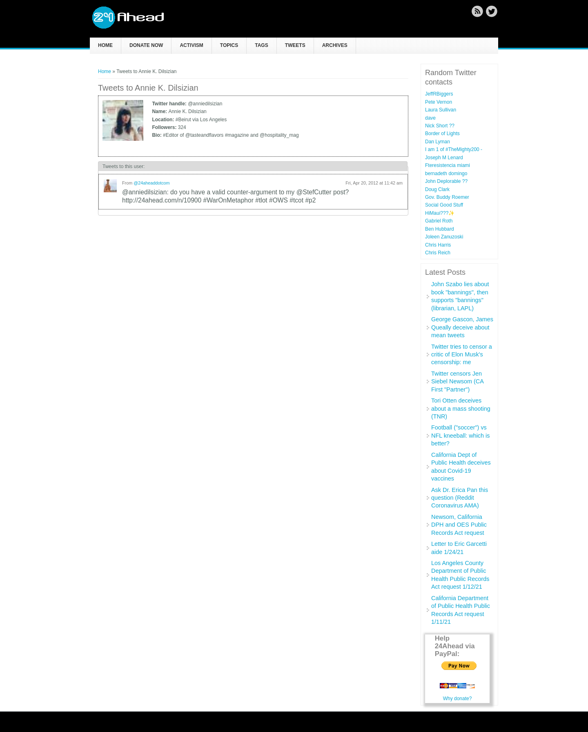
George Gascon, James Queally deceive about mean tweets (462, 327)
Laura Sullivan (440, 110)
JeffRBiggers (439, 94)
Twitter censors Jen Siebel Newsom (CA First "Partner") (457, 381)
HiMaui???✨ (439, 213)
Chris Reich (437, 253)
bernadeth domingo (446, 173)
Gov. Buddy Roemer (447, 197)
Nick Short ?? (439, 126)
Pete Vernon (438, 102)
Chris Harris (438, 245)
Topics (229, 45)
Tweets (295, 45)
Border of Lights (442, 133)
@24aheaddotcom (151, 182)
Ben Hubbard (439, 229)
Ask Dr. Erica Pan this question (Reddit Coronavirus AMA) (459, 498)
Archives (334, 45)
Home (105, 45)
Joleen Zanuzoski (444, 237)
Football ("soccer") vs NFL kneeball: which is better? (460, 435)
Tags (261, 45)
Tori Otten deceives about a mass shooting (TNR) (460, 408)
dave (430, 118)
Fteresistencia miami (447, 165)
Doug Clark (437, 189)
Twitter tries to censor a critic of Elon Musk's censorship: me (461, 354)
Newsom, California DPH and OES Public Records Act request (459, 525)
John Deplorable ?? (446, 181)
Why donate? (457, 698)
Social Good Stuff (444, 205)
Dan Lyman (437, 142)
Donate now (146, 45)
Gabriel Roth (438, 221)
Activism (191, 45)
